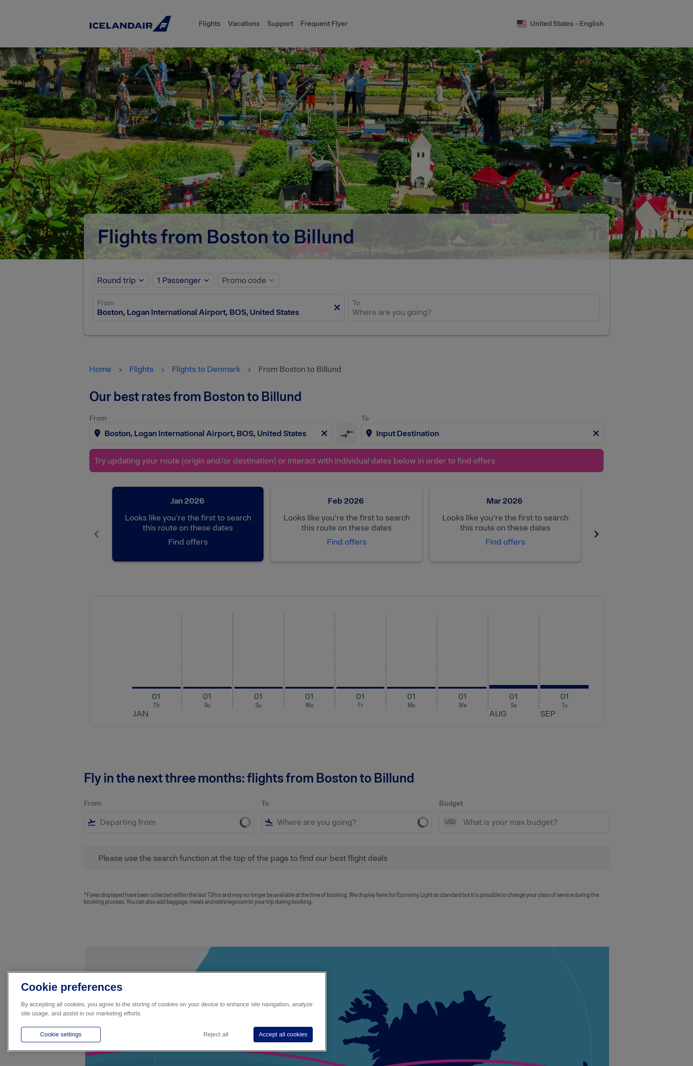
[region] (166, 1011)
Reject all (215, 1034)
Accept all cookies (283, 1034)
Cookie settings (61, 1034)
